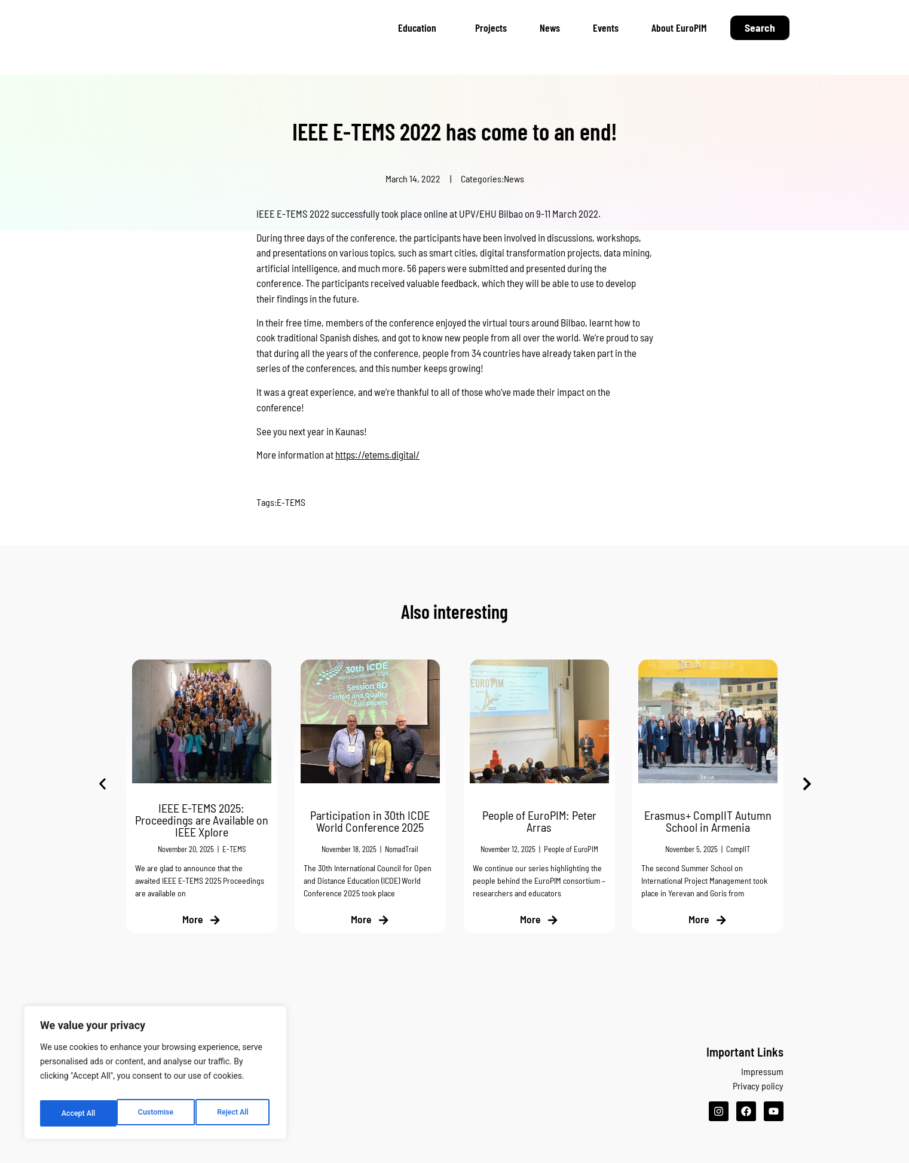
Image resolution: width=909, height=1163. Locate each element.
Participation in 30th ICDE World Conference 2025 (370, 821)
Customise (78, 1113)
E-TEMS (291, 502)
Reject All (156, 1113)
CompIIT (738, 849)
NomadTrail (401, 849)
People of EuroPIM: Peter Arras (539, 821)
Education (420, 27)
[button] (102, 784)
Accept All (234, 1113)
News (550, 27)
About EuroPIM (678, 27)
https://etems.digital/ (377, 454)
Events (606, 27)
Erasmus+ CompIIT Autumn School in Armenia (708, 821)
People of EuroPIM (570, 849)
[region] (155, 1076)
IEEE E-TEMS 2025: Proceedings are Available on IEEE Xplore (201, 820)
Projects (491, 27)
